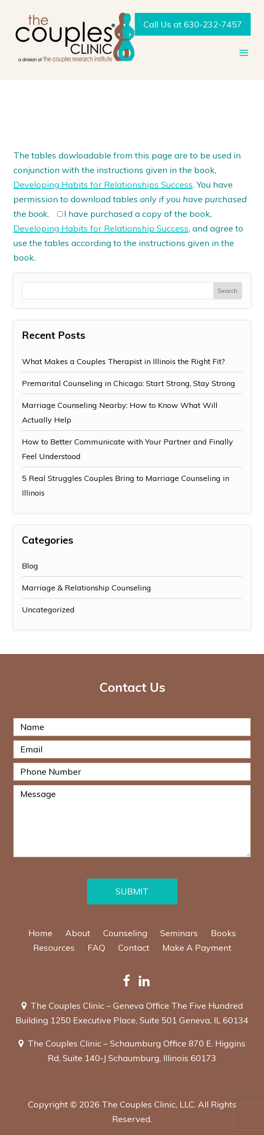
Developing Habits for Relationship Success (100, 228)
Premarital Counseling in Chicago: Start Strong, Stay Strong (128, 383)
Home (40, 933)
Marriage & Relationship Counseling (86, 588)
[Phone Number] (132, 772)
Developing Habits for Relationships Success (103, 184)
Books (223, 933)
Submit (132, 891)
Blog (30, 566)
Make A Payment (196, 947)
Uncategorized (48, 610)
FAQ (96, 947)
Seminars (179, 933)
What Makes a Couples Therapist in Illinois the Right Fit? (123, 361)
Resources (54, 947)
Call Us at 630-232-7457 (192, 24)
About (77, 933)
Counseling (125, 933)
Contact (133, 947)
